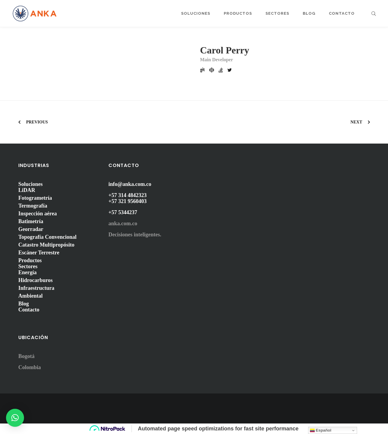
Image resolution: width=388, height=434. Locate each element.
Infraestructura (36, 288)
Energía (27, 272)
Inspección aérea (37, 214)
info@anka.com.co (129, 184)
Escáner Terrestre (38, 253)
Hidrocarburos (35, 280)
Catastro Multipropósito (46, 245)
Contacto (28, 310)
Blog (23, 304)
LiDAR (26, 190)
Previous (37, 122)
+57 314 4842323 (127, 195)
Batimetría (30, 221)
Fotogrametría (35, 198)
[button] (15, 418)
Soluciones (30, 184)
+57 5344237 (122, 212)
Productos (30, 260)
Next (356, 122)
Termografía (32, 206)
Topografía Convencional (47, 237)
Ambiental (30, 296)
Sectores (28, 266)
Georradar (30, 229)
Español (321, 430)
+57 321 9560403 (127, 201)
